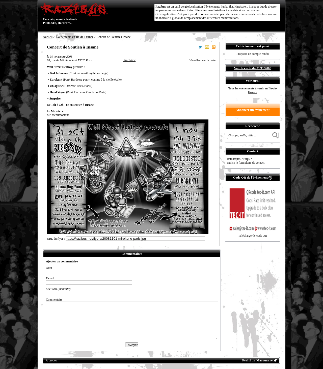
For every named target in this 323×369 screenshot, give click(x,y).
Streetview (129, 60)
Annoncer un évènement (253, 110)
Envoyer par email (207, 47)
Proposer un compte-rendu (252, 54)
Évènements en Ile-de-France (74, 37)
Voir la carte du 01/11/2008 (252, 68)
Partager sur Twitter (200, 47)
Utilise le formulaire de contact (245, 162)
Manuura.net (265, 360)
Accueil (47, 37)
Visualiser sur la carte (202, 60)
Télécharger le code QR (252, 235)
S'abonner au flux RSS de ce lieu (214, 47)
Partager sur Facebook (193, 47)
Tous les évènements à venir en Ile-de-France (252, 90)
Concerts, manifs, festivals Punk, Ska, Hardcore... (75, 14)
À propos (51, 360)
